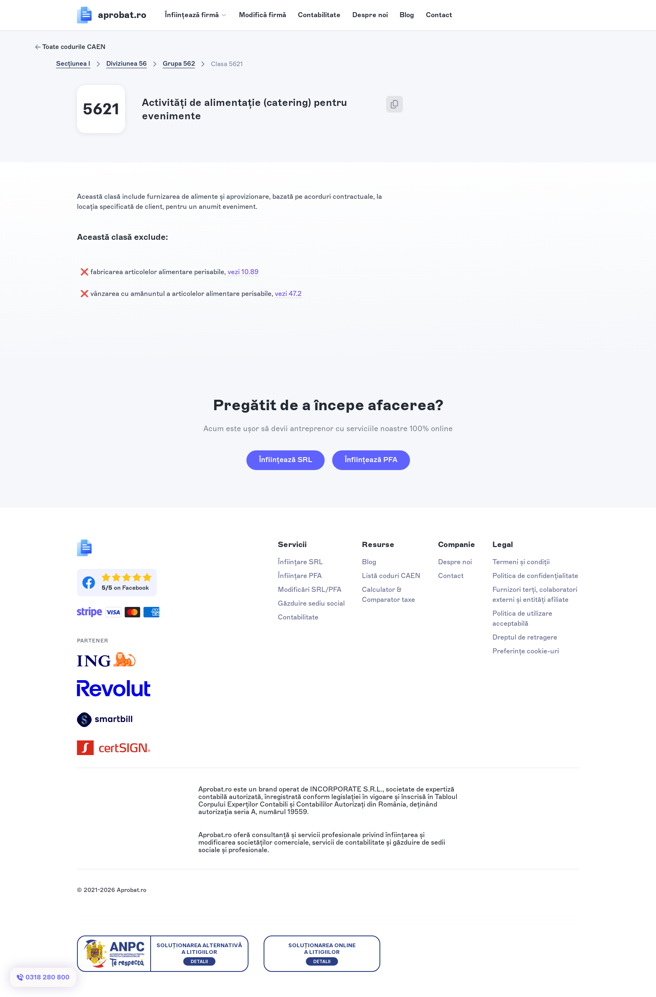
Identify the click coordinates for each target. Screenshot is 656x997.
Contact (439, 15)
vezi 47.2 (288, 294)
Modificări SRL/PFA (309, 590)
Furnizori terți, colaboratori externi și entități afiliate (534, 595)
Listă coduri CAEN (391, 576)
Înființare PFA (300, 576)
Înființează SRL (285, 459)
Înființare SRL (300, 562)
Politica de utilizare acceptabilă (522, 618)
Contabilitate (319, 15)
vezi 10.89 (243, 272)
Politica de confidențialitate (535, 576)
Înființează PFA (371, 459)
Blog (407, 15)
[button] (196, 15)
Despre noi (370, 15)
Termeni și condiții (521, 562)
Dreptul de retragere (524, 637)
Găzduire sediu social (311, 603)
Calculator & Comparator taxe (388, 595)
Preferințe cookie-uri (525, 651)
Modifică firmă (262, 15)
